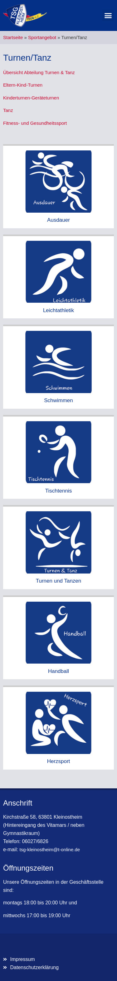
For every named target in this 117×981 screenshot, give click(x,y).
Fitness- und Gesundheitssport (35, 123)
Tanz (8, 110)
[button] (108, 16)
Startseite (13, 37)
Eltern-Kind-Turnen (22, 85)
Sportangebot (42, 37)
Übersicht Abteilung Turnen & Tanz (39, 72)
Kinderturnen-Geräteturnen (31, 97)
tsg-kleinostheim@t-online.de (49, 849)
